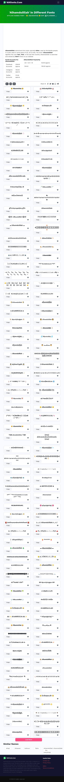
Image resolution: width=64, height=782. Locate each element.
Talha (37, 748)
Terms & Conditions (48, 768)
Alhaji (8, 748)
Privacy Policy (47, 762)
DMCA (44, 766)
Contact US (46, 760)
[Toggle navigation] (58, 2)
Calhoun (27, 748)
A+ (14, 83)
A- (7, 83)
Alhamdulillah (57, 748)
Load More (28, 739)
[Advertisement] (32, 37)
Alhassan (18, 748)
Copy (8, 91)
